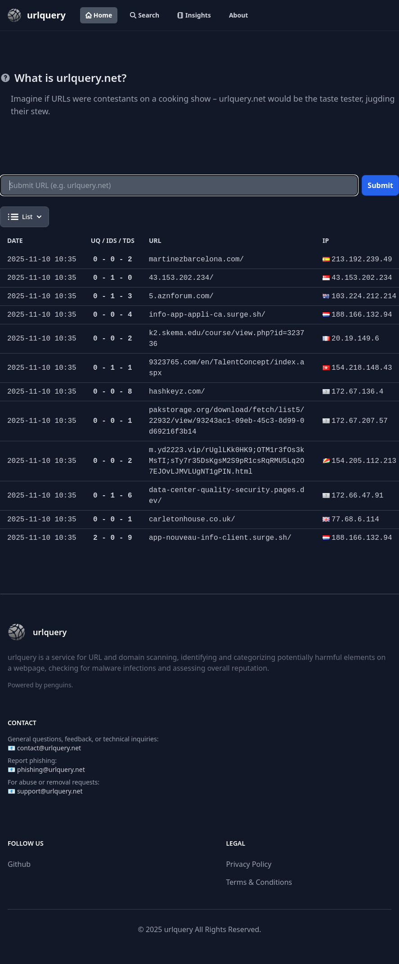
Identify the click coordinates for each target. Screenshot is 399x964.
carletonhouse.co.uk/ (192, 520)
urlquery (178, 929)
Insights (194, 15)
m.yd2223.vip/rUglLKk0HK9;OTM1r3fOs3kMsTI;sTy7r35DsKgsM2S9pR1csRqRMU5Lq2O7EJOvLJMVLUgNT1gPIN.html (227, 461)
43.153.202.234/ (181, 278)
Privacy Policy (248, 864)
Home (98, 15)
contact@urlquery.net (49, 748)
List (24, 216)
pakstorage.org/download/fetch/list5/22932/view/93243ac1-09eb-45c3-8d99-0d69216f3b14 (227, 421)
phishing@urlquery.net (51, 769)
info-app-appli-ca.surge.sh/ (207, 315)
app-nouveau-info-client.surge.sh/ (220, 538)
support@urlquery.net (49, 791)
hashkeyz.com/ (177, 392)
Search (144, 15)
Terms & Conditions (259, 882)
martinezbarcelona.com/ (196, 260)
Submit (380, 185)
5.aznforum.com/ (181, 296)
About (238, 15)
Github (19, 864)
